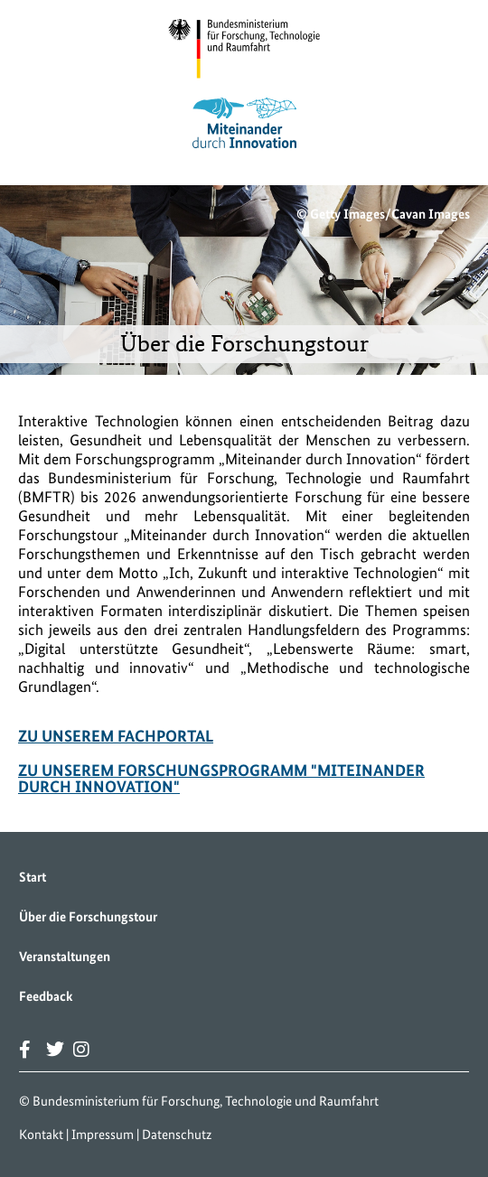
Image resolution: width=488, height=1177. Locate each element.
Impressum (102, 1134)
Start (32, 877)
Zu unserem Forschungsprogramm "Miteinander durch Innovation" (221, 778)
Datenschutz (176, 1134)
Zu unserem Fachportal (115, 735)
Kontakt (41, 1134)
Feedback (46, 996)
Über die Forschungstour (88, 917)
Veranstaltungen (64, 956)
